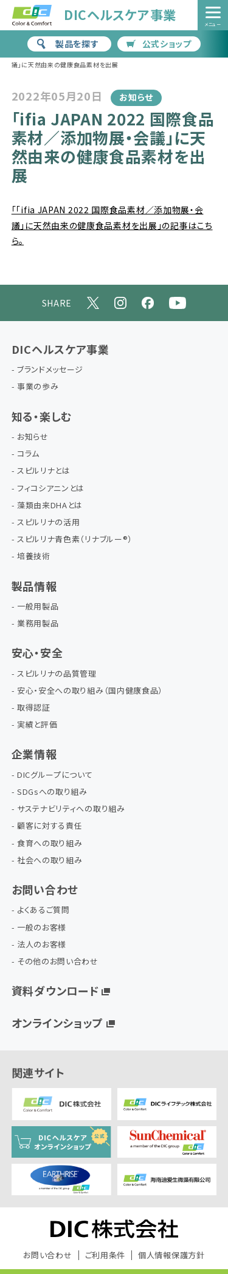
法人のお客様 (41, 945)
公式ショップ (159, 44)
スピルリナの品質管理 (57, 674)
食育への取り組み (50, 843)
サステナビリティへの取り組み (71, 809)
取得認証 (33, 708)
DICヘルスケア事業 (60, 349)
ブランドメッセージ (50, 370)
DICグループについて (55, 775)
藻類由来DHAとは (50, 505)
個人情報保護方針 (171, 1255)
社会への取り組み (50, 860)
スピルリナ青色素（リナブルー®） (75, 539)
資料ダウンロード (55, 990)
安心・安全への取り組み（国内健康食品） (90, 691)
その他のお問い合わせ (57, 962)
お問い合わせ (45, 889)
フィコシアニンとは (51, 488)
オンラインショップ (57, 1022)
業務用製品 (38, 624)
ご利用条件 (105, 1255)
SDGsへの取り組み (52, 792)
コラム (28, 454)
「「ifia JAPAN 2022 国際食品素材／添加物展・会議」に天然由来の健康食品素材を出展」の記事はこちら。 (112, 225)
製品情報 (34, 586)
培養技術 (33, 556)
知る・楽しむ (42, 416)
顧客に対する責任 (50, 826)
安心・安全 (37, 652)
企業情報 (34, 753)
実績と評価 (37, 725)
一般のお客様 (41, 928)
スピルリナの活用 (48, 522)
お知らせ (33, 437)
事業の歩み (38, 387)
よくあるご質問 (43, 910)
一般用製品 (38, 607)
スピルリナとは (44, 471)
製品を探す (67, 44)
